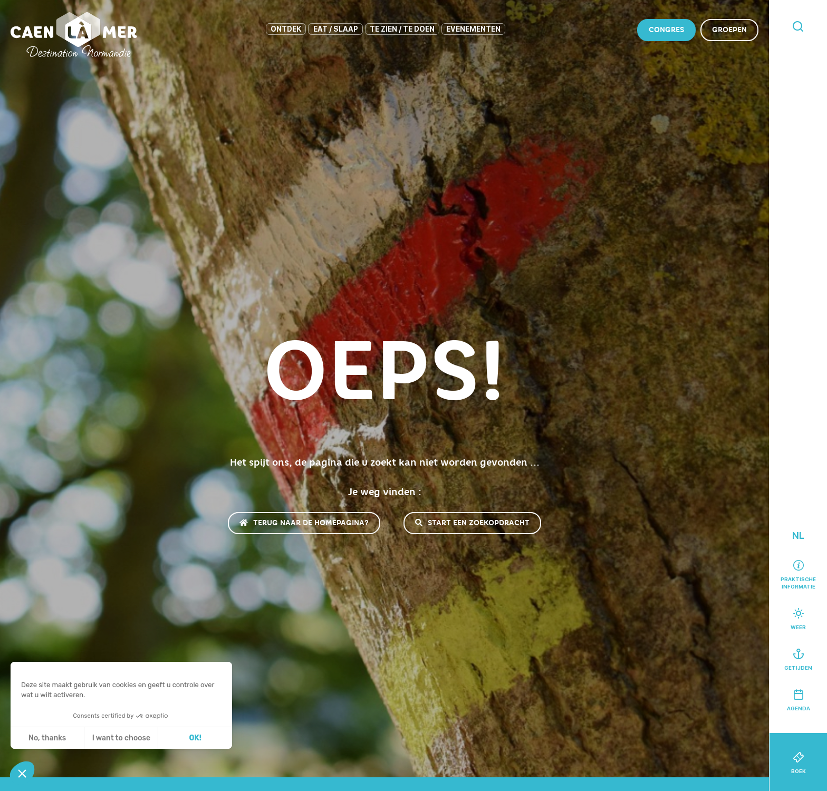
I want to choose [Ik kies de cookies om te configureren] (121, 738)
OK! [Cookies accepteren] (195, 738)
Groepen (729, 29)
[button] (22, 773)
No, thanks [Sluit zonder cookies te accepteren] (47, 738)
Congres (666, 29)
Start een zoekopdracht (472, 522)
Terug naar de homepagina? (304, 522)
